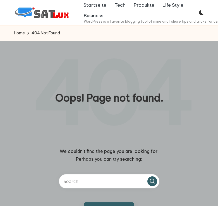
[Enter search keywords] (109, 181)
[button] (152, 181)
